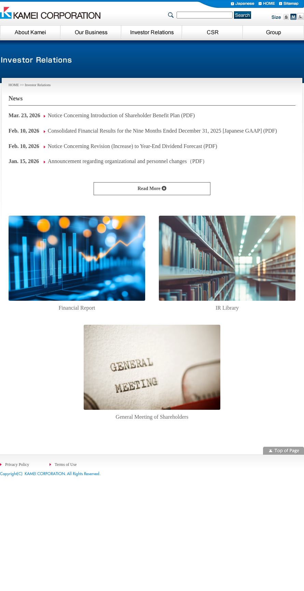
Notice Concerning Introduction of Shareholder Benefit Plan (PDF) (121, 115)
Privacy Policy (17, 464)
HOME (14, 85)
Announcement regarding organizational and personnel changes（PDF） (128, 161)
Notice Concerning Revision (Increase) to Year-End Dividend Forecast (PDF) (132, 146)
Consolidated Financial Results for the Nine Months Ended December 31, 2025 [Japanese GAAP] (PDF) (162, 131)
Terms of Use (66, 464)
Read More (150, 188)
